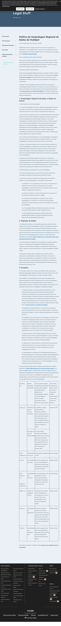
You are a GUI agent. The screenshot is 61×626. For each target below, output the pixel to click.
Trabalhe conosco (41, 574)
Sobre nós (40, 570)
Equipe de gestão (41, 576)
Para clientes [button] (5, 36)
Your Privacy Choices (35, 621)
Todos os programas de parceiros (53, 590)
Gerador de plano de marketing (32, 578)
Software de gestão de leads (6, 604)
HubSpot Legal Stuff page (30, 54)
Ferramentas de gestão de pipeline (18, 571)
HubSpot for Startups (53, 601)
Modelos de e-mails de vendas (18, 577)
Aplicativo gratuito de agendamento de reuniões (6, 576)
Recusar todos (30, 8)
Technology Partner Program (52, 597)
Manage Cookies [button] (23, 621)
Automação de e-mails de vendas (6, 594)
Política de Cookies (6, 6)
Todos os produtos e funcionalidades (6, 571)
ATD (43, 195)
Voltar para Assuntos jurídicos (8, 63)
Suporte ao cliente (52, 570)
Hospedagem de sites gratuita (18, 602)
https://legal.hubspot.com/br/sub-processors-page (40, 368)
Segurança (38, 618)
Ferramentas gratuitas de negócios (32, 582)
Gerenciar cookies (40, 8)
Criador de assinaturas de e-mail (32, 573)
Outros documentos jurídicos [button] (7, 55)
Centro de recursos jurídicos (14, 618)
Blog (39, 587)
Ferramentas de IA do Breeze (6, 581)
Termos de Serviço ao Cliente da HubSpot (32, 91)
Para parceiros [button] (6, 40)
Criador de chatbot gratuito (17, 588)
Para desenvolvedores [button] (8, 45)
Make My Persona (31, 570)
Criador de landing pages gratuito (17, 598)
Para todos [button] (5, 50)
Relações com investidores (42, 584)
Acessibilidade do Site (48, 618)
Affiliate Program (53, 604)
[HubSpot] (30, 614)
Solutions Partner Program (54, 593)
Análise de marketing (18, 595)
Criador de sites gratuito (18, 574)
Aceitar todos (20, 8)
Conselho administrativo (41, 580)
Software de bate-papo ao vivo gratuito (18, 592)
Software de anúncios (6, 597)
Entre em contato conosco (41, 590)
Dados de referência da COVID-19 (32, 586)
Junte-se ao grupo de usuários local (53, 574)
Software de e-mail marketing (6, 600)
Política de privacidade (28, 618)
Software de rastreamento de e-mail (6, 589)
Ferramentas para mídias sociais (7, 585)
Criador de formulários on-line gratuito (18, 584)
